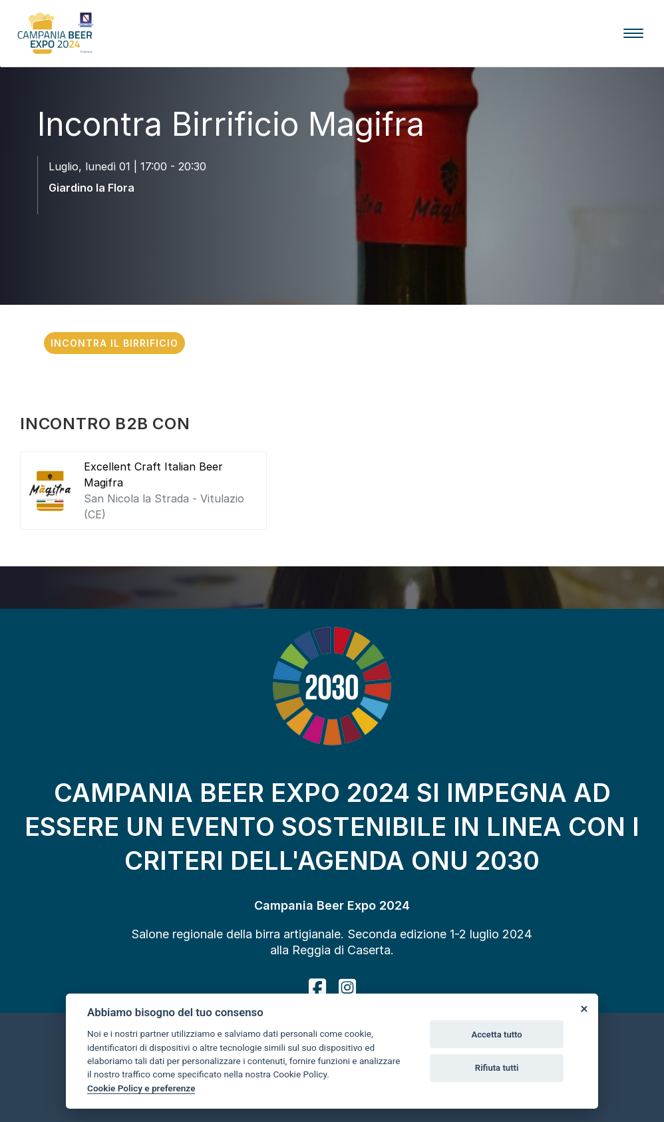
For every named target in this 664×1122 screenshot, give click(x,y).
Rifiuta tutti (497, 1068)
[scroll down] (332, 225)
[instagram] (347, 987)
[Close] (583, 1008)
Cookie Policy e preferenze (141, 1088)
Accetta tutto (496, 1034)
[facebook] (317, 987)
